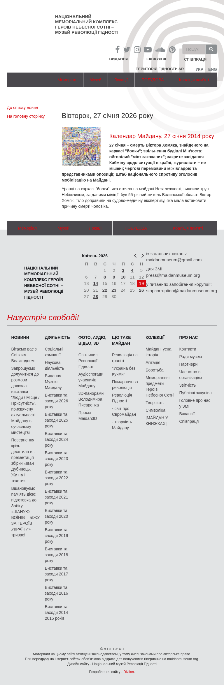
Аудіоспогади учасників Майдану (91, 380)
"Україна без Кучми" (123, 371)
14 (95, 283)
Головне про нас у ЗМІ (194, 403)
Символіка (155, 410)
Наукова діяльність (54, 365)
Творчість (155, 402)
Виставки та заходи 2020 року (56, 516)
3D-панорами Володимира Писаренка (91, 399)
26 (141, 290)
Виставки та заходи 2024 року (56, 439)
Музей (96, 80)
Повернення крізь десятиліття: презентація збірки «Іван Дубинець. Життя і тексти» (22, 460)
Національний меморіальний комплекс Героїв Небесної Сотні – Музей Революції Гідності (86, 24)
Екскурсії (156, 59)
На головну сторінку (26, 116)
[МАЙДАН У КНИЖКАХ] (157, 420)
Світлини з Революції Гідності (88, 361)
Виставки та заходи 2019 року (56, 535)
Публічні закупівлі (196, 392)
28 (95, 296)
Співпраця (189, 421)
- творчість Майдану (122, 425)
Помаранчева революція (125, 384)
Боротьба (154, 370)
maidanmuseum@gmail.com (174, 259)
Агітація (153, 362)
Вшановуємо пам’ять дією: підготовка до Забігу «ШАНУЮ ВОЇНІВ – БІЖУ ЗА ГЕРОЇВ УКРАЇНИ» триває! (25, 511)
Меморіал (66, 80)
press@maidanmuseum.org (173, 275)
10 (123, 276)
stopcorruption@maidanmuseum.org (181, 290)
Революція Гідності (122, 398)
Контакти (187, 349)
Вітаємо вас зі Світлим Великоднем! (24, 355)
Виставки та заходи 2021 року (56, 497)
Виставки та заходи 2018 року (56, 555)
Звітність (187, 385)
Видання (119, 59)
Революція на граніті (125, 358)
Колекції (155, 337)
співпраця (195, 59)
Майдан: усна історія (158, 352)
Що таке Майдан (121, 340)
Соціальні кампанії (54, 352)
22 (104, 290)
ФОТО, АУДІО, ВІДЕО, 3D (92, 340)
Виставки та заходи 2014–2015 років (57, 612)
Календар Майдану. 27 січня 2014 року (161, 136)
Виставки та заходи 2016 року (56, 593)
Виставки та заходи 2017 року (56, 574)
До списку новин (22, 107)
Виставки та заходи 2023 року (56, 458)
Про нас (188, 337)
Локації (121, 80)
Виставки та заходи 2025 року (56, 420)
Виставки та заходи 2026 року (56, 401)
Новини (20, 337)
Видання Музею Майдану (53, 382)
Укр (199, 69)
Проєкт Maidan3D (87, 415)
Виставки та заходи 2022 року (56, 478)
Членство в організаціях (190, 374)
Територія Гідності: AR (160, 69)
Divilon (128, 672)
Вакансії (187, 413)
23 (113, 290)
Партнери (188, 364)
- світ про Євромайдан (124, 411)
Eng (212, 69)
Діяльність (57, 337)
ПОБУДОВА (152, 80)
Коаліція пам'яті (194, 80)
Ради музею (190, 356)
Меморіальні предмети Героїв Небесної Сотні (160, 386)
